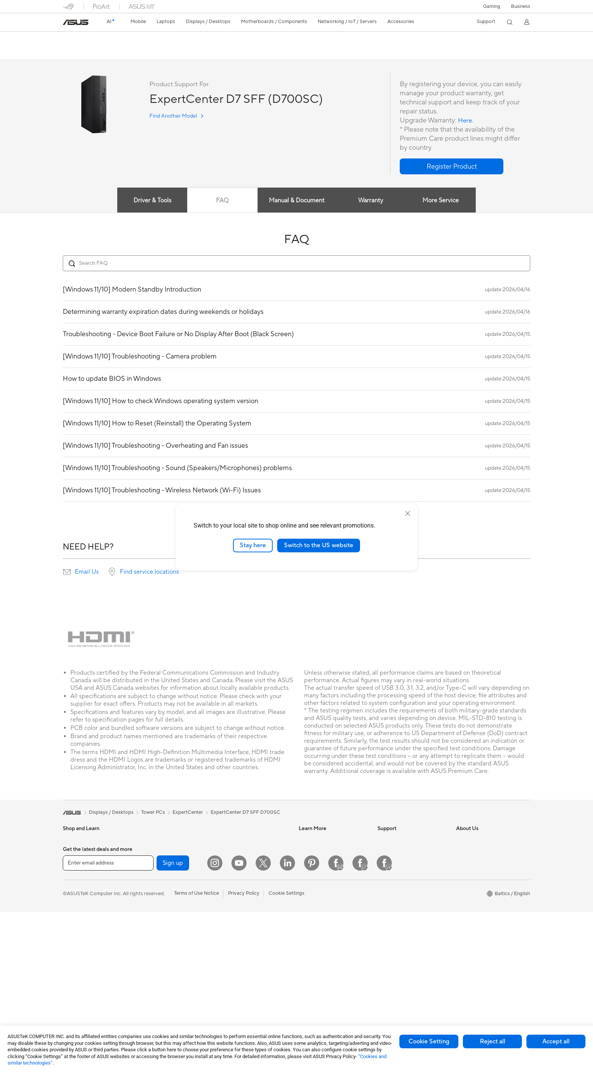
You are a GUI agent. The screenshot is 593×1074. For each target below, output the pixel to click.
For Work (73, 898)
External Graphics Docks (169, 954)
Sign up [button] (173, 1025)
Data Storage (156, 943)
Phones (71, 852)
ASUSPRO (311, 863)
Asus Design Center (321, 852)
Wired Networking (239, 869)
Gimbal (227, 994)
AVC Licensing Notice (323, 897)
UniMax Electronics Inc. (482, 920)
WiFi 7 (148, 977)
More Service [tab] (442, 201)
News (462, 840)
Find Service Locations (402, 863)
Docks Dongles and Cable (248, 983)
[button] (491, 6)
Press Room (469, 874)
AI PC (305, 840)
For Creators (77, 909)
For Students (77, 920)
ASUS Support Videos (402, 920)
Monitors (73, 966)
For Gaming (76, 932)
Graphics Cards (158, 897)
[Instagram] (214, 1025)
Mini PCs (151, 852)
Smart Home (233, 880)
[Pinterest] (311, 1025)
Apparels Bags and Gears (247, 949)
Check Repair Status (400, 852)
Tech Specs (121, 51)
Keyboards (231, 915)
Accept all (556, 1041)
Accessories (76, 863)
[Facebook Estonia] (335, 1025)
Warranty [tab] (371, 201)
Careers (465, 886)
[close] (408, 514)
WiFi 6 (148, 989)
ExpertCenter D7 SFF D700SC (115, 39)
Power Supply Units (163, 909)
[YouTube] (239, 1025)
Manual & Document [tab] (296, 201)
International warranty (402, 840)
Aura (304, 931)
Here (465, 120)
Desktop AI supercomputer (249, 892)
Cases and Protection (243, 960)
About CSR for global (480, 863)
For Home (74, 886)
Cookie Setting (428, 1041)
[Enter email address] (108, 1024)
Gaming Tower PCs (162, 840)
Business (520, 6)
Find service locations (149, 572)
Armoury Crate (315, 920)
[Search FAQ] (296, 264)
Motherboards (157, 886)
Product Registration (400, 874)
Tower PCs (75, 989)
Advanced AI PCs (318, 908)
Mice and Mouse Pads (243, 926)
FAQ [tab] (222, 201)
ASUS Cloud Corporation (484, 908)
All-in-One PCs (79, 978)
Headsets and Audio (241, 937)
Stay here (253, 545)
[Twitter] (263, 1025)
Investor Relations (476, 852)
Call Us (385, 897)
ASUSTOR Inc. (472, 897)
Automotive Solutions (323, 874)
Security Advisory (397, 908)
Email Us (87, 572)
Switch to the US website (318, 545)
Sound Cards (155, 920)
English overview (80, 51)
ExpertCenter (187, 813)
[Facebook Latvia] (384, 1025)
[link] (75, 22)
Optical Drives (157, 931)
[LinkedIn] (287, 1025)
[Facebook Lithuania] (360, 1025)
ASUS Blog (311, 886)
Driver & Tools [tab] (151, 201)
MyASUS (387, 931)
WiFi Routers (233, 840)
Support (153, 51)
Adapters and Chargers (245, 971)
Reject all (492, 1041)
